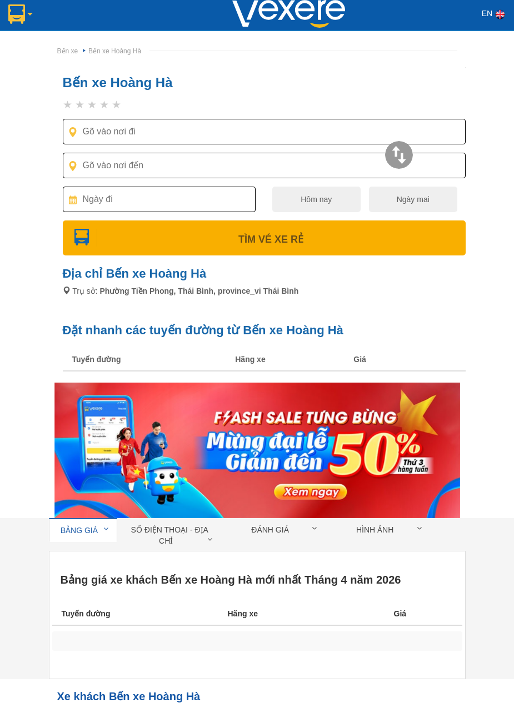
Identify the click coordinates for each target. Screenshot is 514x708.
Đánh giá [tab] (283, 529)
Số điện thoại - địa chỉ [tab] (171, 535)
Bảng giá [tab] (84, 530)
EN (494, 14)
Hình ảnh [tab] (389, 529)
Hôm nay (316, 199)
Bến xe (67, 51)
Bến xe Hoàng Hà (114, 51)
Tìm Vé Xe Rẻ (263, 239)
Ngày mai (413, 199)
